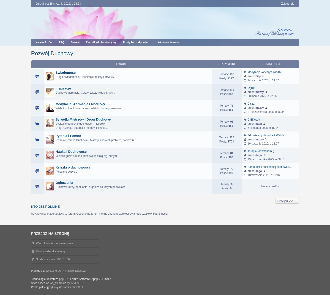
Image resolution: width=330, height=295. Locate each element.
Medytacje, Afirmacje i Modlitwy (80, 104)
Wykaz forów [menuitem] (44, 42)
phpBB (63, 279)
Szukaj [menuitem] (75, 42)
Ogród (251, 88)
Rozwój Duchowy (52, 53)
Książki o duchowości (73, 167)
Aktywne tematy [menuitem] (168, 42)
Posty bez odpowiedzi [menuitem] (137, 42)
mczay (259, 92)
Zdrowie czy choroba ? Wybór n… (268, 135)
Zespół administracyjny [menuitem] (101, 42)
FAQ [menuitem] (62, 42)
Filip (258, 76)
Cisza (251, 103)
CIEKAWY (254, 119)
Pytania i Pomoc (68, 136)
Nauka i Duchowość (71, 151)
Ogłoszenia (64, 182)
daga (258, 123)
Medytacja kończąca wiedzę (265, 72)
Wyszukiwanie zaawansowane (54, 243)
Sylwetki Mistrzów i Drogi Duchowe (83, 119)
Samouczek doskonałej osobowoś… (270, 167)
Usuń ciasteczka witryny (50, 251)
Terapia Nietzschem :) (261, 151)
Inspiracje (63, 88)
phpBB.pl (77, 287)
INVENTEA (77, 283)
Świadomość (66, 72)
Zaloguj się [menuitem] (287, 3)
